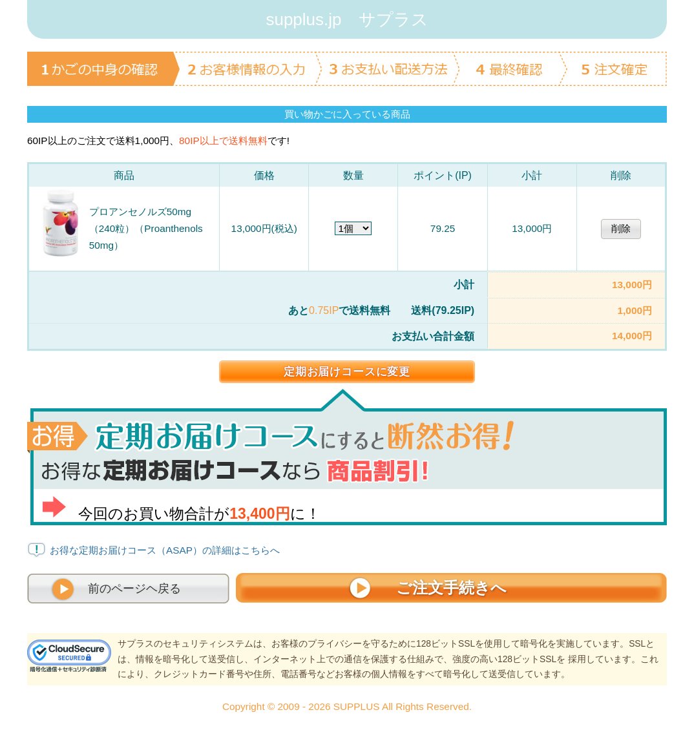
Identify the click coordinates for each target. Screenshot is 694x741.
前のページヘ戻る (134, 588)
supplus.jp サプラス (347, 19)
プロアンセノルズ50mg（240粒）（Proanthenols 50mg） (146, 228)
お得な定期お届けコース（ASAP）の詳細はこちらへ (165, 550)
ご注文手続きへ (451, 587)
